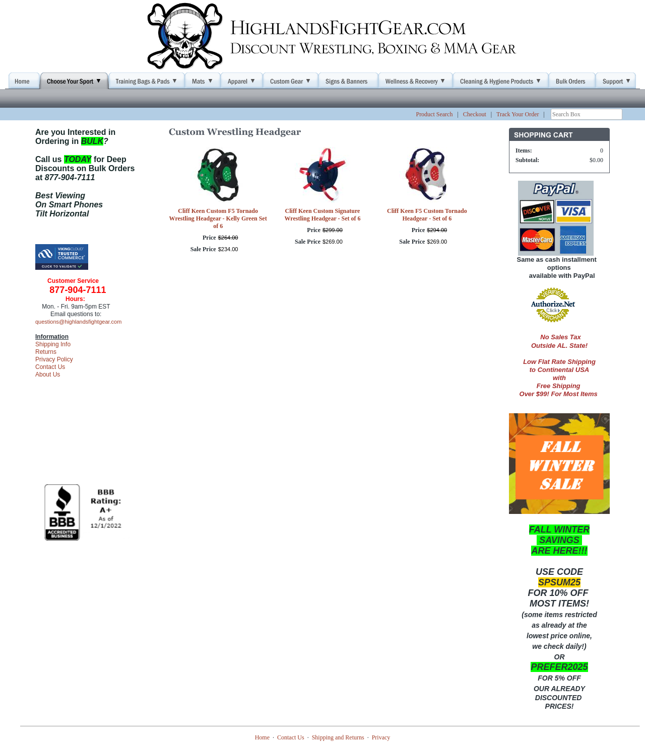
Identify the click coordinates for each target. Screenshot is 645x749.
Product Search (434, 114)
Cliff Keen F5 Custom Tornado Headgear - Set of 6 (427, 214)
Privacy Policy (54, 359)
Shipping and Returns (338, 737)
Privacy (381, 737)
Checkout (474, 114)
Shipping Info (53, 344)
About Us (47, 374)
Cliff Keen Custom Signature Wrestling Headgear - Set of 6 (323, 214)
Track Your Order (517, 114)
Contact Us (50, 366)
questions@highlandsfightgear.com (78, 322)
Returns (45, 351)
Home (262, 737)
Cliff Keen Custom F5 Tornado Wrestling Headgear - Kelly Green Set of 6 (218, 218)
